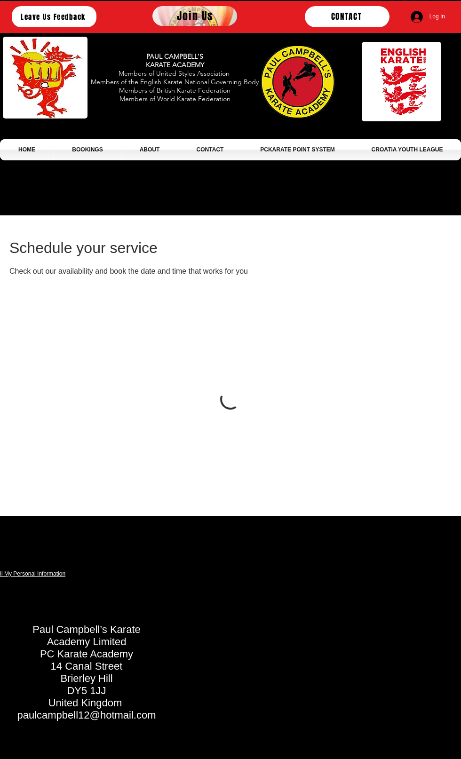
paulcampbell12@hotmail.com (86, 715)
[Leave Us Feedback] (54, 16)
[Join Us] (194, 16)
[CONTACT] (347, 16)
